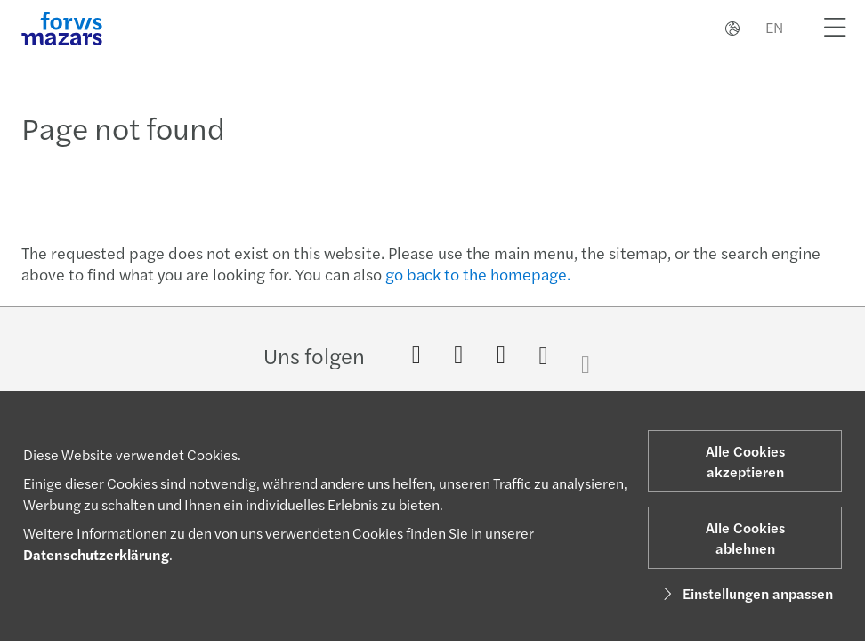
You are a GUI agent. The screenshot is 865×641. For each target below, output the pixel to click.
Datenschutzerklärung (96, 554)
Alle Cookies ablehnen (745, 537)
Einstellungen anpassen (745, 593)
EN (774, 27)
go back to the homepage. (477, 274)
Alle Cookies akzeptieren (745, 461)
